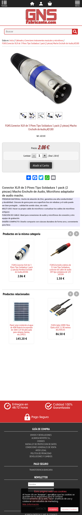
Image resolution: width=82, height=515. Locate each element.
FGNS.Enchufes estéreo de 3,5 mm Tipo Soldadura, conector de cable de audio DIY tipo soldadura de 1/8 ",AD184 (60, 269)
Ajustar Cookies (69, 509)
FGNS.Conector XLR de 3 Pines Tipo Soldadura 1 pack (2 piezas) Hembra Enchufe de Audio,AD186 (21, 268)
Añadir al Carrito (41, 165)
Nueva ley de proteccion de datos (41, 444)
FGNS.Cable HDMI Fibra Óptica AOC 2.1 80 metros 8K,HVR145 (60, 327)
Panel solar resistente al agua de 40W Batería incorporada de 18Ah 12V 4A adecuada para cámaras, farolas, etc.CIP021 (21, 330)
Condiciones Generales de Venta (41, 447)
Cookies (41, 441)
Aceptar (53, 509)
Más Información (30, 504)
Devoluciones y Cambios (41, 456)
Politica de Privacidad (41, 453)
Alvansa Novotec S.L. (41, 437)
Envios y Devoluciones (41, 434)
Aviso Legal (41, 450)
